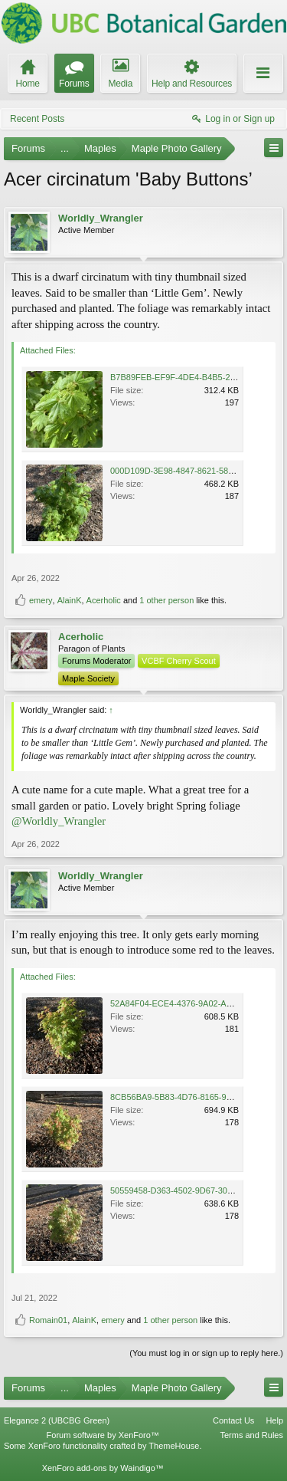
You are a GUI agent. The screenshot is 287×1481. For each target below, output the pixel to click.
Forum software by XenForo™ (103, 1435)
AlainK (69, 600)
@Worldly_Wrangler (58, 821)
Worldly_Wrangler (100, 218)
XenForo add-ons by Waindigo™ (103, 1468)
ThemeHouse (173, 1445)
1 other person (166, 600)
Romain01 (48, 1320)
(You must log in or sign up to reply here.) (206, 1353)
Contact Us (233, 1420)
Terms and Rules (251, 1435)
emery (41, 600)
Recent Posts (37, 118)
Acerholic (103, 600)
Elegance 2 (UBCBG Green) (56, 1420)
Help (274, 1420)
